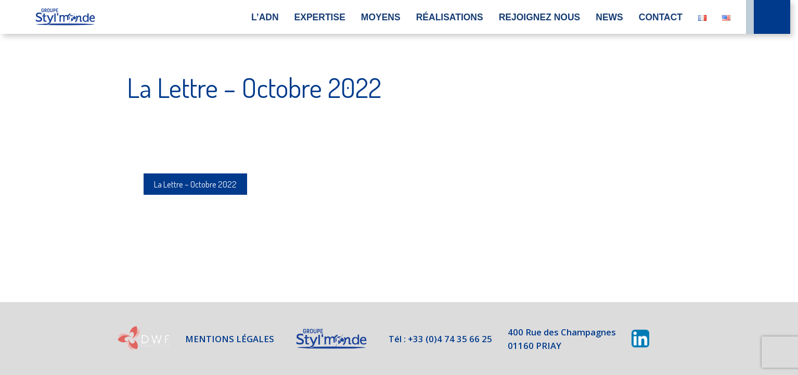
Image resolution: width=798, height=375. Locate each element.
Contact (661, 17)
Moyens (381, 17)
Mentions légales (226, 338)
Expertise (319, 17)
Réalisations (449, 17)
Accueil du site (65, 17)
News (609, 17)
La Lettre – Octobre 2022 (198, 184)
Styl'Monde (329, 339)
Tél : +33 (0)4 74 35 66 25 (440, 338)
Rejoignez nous (540, 17)
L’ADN (265, 17)
